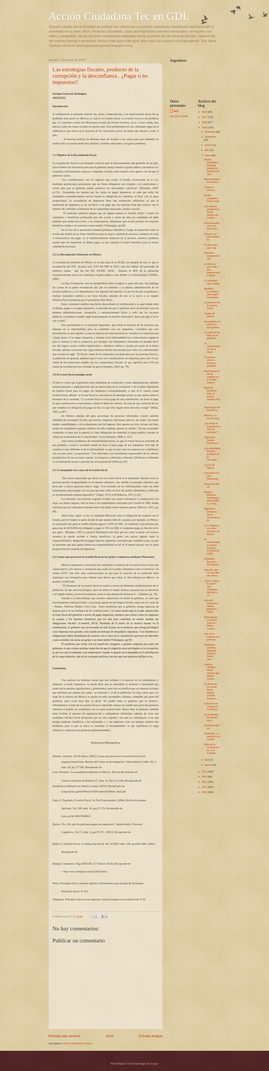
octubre (209, 145)
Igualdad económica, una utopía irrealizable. (211, 293)
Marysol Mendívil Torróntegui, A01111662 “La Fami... (211, 498)
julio (207, 150)
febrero (209, 764)
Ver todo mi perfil (179, 116)
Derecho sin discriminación (211, 237)
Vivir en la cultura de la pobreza (212, 636)
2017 (205, 117)
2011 (205, 787)
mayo (208, 155)
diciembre (210, 131)
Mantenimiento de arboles (212, 180)
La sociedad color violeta (212, 282)
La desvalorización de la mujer (212, 347)
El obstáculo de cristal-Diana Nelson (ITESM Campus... (211, 691)
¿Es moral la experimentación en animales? (212, 427)
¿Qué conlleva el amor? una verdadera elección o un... (211, 588)
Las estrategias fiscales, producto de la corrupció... (212, 454)
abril (207, 759)
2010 (205, 792)
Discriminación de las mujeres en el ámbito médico (212, 377)
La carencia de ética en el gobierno (212, 335)
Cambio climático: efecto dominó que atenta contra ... (211, 671)
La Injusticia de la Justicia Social (212, 305)
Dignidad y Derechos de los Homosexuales (212, 514)
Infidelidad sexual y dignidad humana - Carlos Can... (210, 652)
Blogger (154, 1063)
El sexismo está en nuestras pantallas (210, 361)
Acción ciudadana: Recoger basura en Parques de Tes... (211, 166)
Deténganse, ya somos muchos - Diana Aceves (211, 623)
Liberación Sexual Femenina (210, 440)
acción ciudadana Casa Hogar (212, 198)
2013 (205, 776)
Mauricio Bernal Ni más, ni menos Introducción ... (212, 394)
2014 (205, 771)
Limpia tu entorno (209, 188)
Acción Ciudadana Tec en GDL (119, 16)
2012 (205, 781)
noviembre (210, 136)
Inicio (110, 1036)
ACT (176, 111)
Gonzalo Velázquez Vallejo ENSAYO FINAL (211, 606)
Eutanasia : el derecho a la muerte (212, 736)
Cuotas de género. (209, 315)
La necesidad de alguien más (211, 717)
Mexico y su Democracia (212, 417)
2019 (205, 112)
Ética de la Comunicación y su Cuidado (211, 748)
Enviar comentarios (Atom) (78, 1043)
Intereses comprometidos (211, 255)
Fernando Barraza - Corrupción (211, 561)
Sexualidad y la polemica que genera (212, 324)
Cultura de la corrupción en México (211, 706)
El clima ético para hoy (211, 246)
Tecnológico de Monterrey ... (212, 409)
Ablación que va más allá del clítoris (211, 572)
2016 (205, 122)
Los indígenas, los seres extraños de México (212, 530)
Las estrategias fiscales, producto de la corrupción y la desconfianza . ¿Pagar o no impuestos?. (100, 75)
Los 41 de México (209, 466)
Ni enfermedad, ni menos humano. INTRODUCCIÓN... (212, 546)
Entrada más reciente (65, 1036)
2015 (205, 127)
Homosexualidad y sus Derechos (211, 226)
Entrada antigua (151, 1036)
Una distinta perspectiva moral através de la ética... (211, 212)
